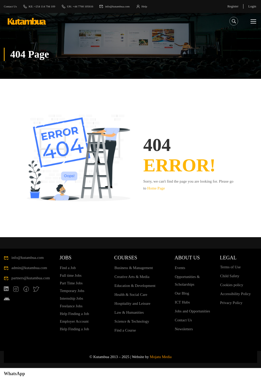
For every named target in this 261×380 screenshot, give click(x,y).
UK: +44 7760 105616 (85, 6)
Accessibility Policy (235, 306)
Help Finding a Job (74, 326)
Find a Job (68, 280)
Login (252, 6)
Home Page (156, 188)
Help (155, 6)
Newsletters (184, 341)
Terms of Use (230, 279)
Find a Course (125, 342)
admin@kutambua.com (25, 280)
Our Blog (182, 305)
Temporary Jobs (72, 303)
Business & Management (133, 280)
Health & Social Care (130, 307)
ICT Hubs (182, 314)
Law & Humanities (129, 324)
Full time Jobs (71, 287)
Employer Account (74, 333)
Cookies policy (231, 297)
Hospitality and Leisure (132, 315)
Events (180, 280)
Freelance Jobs (71, 318)
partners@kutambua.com (27, 290)
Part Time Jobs (71, 295)
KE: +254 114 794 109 (42, 6)
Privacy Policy (231, 315)
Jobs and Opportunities (192, 323)
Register (232, 6)
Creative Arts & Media (131, 289)
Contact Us (11, 6)
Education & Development (134, 298)
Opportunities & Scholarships (187, 292)
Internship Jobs (71, 310)
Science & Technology (131, 333)
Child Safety (229, 288)
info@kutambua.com (126, 6)
